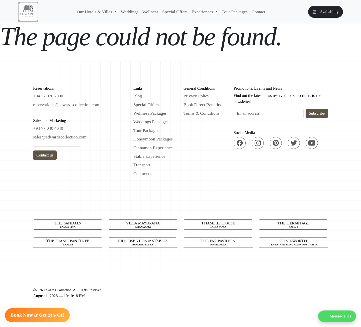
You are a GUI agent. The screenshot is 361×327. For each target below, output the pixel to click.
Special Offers (175, 11)
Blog (137, 95)
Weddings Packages (150, 121)
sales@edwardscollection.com (59, 136)
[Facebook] (240, 143)
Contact (258, 11)
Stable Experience (149, 156)
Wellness (150, 11)
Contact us (44, 155)
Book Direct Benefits (202, 104)
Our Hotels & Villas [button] (95, 11)
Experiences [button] (203, 11)
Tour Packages (235, 11)
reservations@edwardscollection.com (66, 104)
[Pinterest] (276, 143)
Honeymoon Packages (153, 138)
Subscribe (317, 113)
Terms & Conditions (201, 113)
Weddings (129, 11)
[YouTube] (312, 143)
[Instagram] (258, 143)
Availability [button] (325, 12)
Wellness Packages (150, 113)
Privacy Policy (196, 95)
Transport (141, 164)
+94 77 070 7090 (48, 95)
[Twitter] (294, 143)
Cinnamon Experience (153, 147)
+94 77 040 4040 (48, 128)
